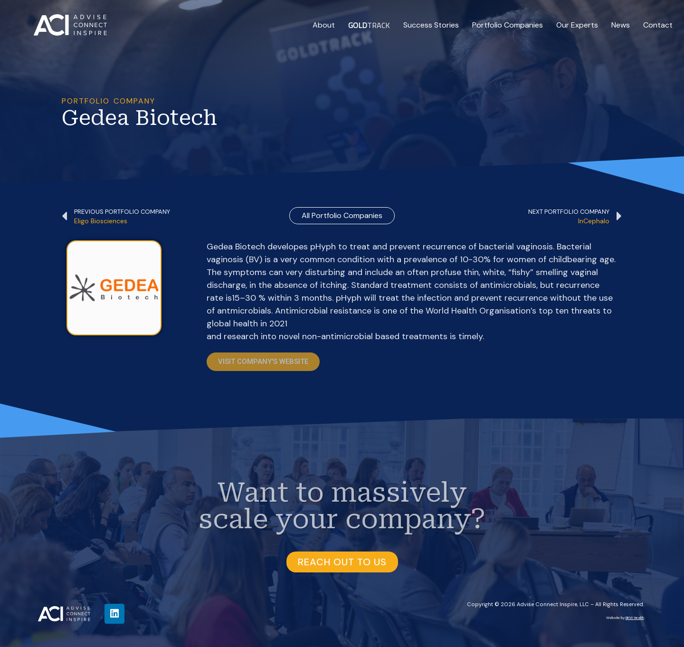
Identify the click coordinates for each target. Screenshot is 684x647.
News (620, 25)
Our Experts (577, 25)
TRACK (369, 25)
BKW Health (635, 617)
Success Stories (431, 25)
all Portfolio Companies (342, 215)
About (324, 25)
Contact (658, 25)
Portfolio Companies (507, 25)
